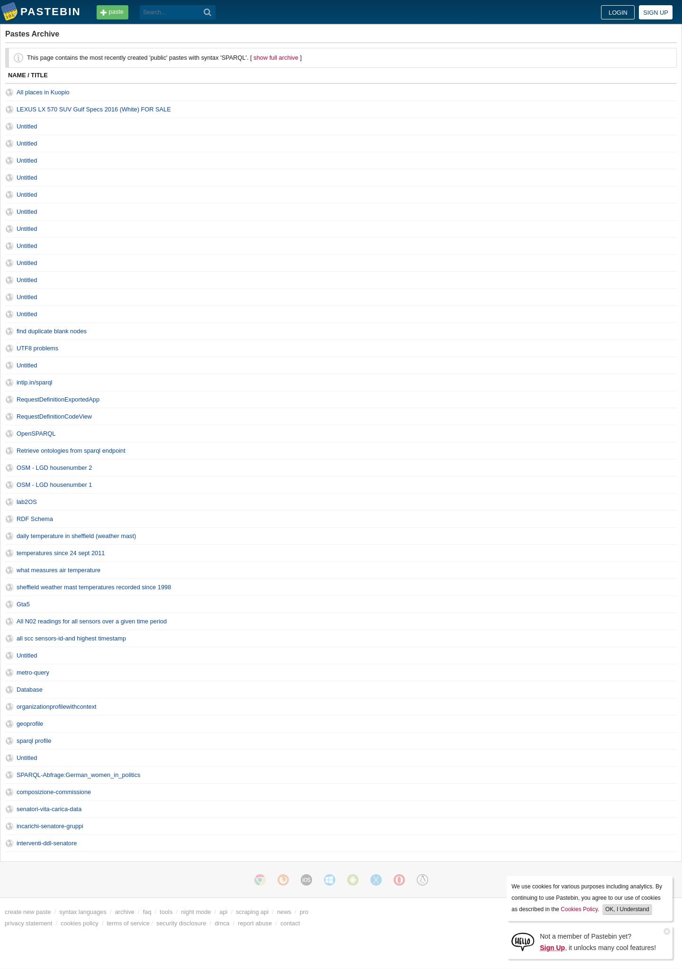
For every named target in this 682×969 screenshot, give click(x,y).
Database (30, 689)
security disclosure (181, 923)
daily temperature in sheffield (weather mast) (76, 535)
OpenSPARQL (36, 433)
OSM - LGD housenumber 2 (54, 467)
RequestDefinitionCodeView (54, 416)
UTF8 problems (37, 348)
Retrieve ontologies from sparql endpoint (71, 450)
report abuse (255, 923)
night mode (196, 911)
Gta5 (23, 604)
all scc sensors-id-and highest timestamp (71, 638)
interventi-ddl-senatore (47, 843)
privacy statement (28, 923)
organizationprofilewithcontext (57, 706)
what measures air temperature (58, 570)
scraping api (252, 911)
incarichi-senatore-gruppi (50, 826)
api (223, 911)
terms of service (128, 923)
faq (147, 911)
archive (125, 911)
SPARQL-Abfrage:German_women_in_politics (79, 774)
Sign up (655, 12)
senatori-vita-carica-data (49, 809)
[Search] (207, 12)
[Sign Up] (523, 941)
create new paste (28, 911)
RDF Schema (35, 518)
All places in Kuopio (43, 92)
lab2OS (27, 501)
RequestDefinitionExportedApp (58, 399)
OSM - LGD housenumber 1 (54, 484)
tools (166, 911)
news (284, 911)
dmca (222, 923)
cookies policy (80, 923)
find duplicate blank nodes (52, 331)
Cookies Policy (579, 909)
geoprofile (30, 723)
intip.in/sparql (34, 382)
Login (618, 12)
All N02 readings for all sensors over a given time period (92, 621)
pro (304, 911)
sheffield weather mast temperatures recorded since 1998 (94, 587)
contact (290, 923)
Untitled (27, 126)
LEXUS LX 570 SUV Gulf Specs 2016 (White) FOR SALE (94, 109)
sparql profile (34, 740)
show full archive (275, 57)
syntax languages (83, 911)
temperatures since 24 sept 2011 (61, 553)
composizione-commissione (54, 791)
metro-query (33, 672)
